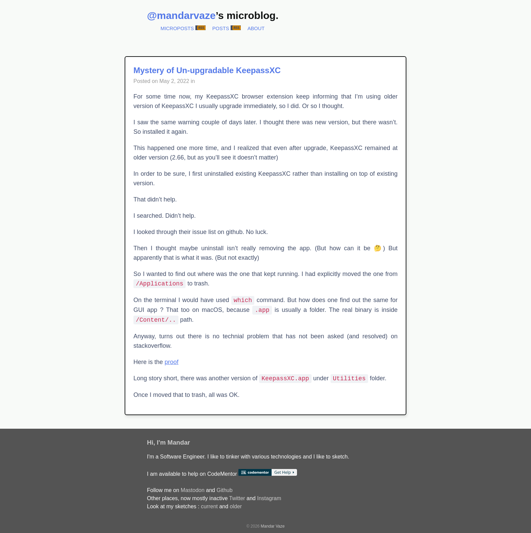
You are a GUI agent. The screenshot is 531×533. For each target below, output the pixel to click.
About (256, 28)
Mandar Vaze (272, 526)
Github (224, 490)
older (236, 506)
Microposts (177, 28)
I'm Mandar (173, 442)
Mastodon (193, 490)
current (209, 506)
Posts (220, 28)
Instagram (269, 498)
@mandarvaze (181, 15)
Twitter (237, 498)
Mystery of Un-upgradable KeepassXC (207, 70)
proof (171, 362)
